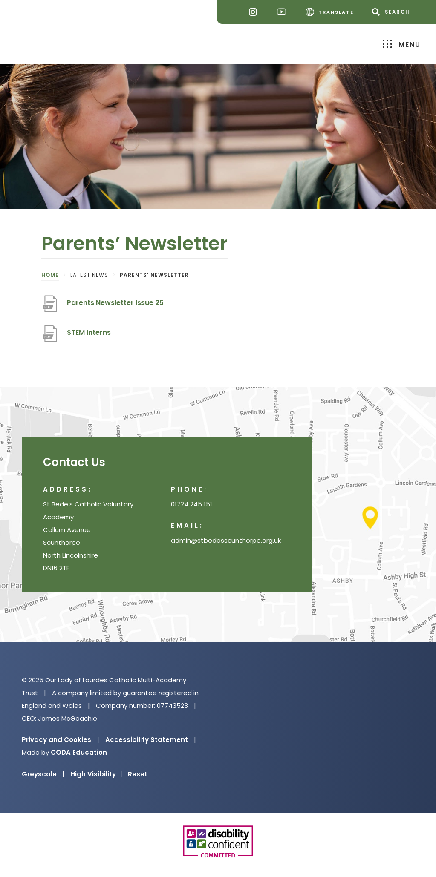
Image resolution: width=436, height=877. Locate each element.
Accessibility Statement (146, 739)
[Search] (392, 12)
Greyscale (43, 774)
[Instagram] (255, 12)
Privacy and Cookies (56, 739)
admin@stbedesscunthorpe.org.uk (226, 540)
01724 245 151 (191, 504)
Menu (402, 44)
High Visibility (96, 774)
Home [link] (50, 275)
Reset (137, 774)
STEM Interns (89, 332)
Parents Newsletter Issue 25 (115, 303)
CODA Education (79, 752)
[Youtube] (283, 12)
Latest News (89, 275)
